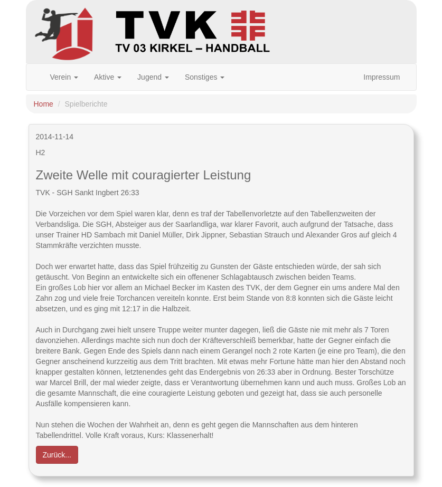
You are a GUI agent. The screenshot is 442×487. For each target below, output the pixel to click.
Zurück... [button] (57, 455)
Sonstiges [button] (204, 77)
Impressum (381, 77)
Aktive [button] (107, 77)
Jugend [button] (153, 77)
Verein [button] (64, 77)
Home (43, 104)
